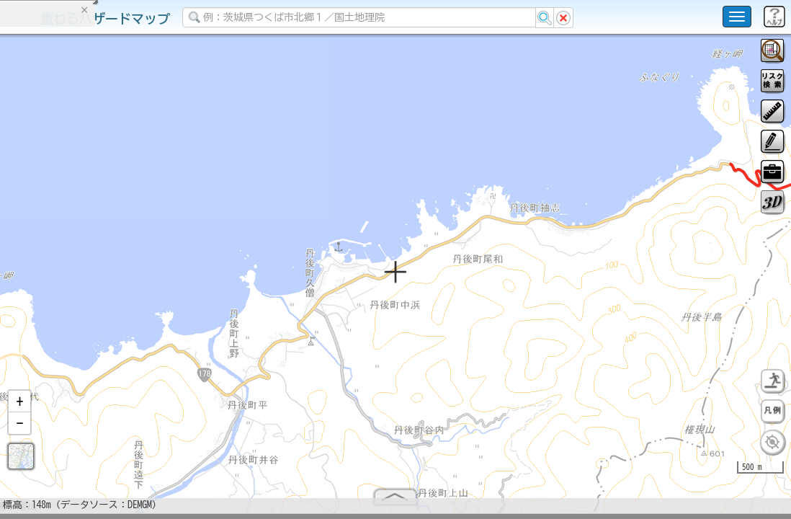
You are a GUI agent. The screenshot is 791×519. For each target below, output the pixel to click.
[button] (19, 407)
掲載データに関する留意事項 (79, 245)
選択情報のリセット (152, 284)
